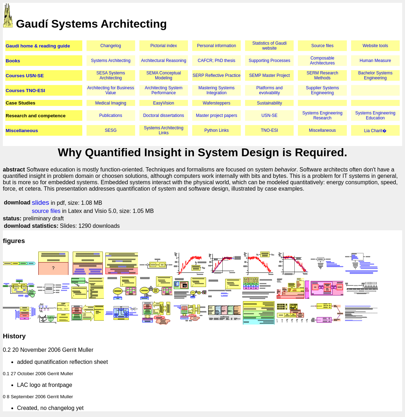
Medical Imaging (110, 103)
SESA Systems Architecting (110, 75)
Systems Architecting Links (163, 130)
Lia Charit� (375, 130)
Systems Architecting (110, 60)
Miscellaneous (22, 130)
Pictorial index (163, 45)
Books (13, 60)
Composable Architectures (322, 61)
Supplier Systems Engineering (322, 90)
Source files (322, 45)
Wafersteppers (217, 103)
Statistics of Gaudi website (269, 46)
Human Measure (375, 60)
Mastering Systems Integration (217, 90)
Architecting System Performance (163, 90)
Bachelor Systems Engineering (375, 75)
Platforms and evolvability (269, 90)
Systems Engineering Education (375, 115)
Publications (110, 115)
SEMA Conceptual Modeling (163, 75)
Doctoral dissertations (163, 115)
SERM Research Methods (322, 75)
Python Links (216, 130)
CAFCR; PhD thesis (216, 60)
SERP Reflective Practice (216, 75)
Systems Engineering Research (322, 115)
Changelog (110, 45)
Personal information (216, 45)
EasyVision (163, 103)
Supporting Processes (269, 60)
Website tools (375, 45)
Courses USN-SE (25, 75)
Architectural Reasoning (163, 60)
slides (40, 202)
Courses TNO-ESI (25, 90)
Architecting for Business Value (110, 90)
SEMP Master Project (269, 75)
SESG (110, 130)
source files (46, 211)
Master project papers (216, 115)
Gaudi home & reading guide (38, 46)
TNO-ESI (269, 130)
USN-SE (269, 115)
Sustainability (269, 103)
